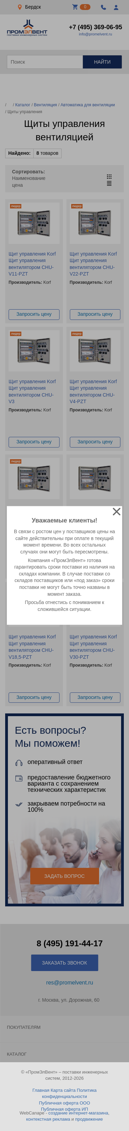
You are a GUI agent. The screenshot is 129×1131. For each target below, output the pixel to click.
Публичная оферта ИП (64, 1109)
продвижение (89, 1119)
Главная (40, 1090)
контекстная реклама (48, 1119)
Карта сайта (63, 1090)
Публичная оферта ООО (64, 1103)
